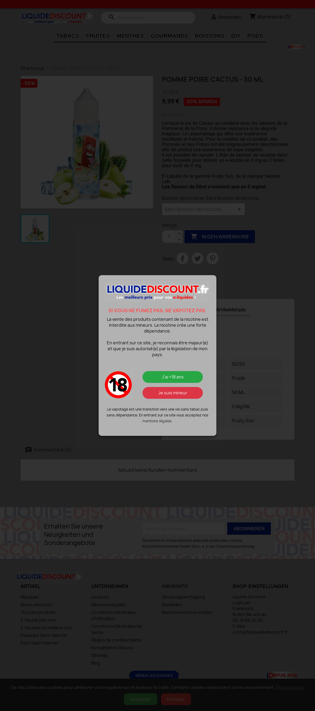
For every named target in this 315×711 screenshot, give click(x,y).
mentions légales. (157, 420)
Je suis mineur (172, 393)
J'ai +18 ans (173, 377)
